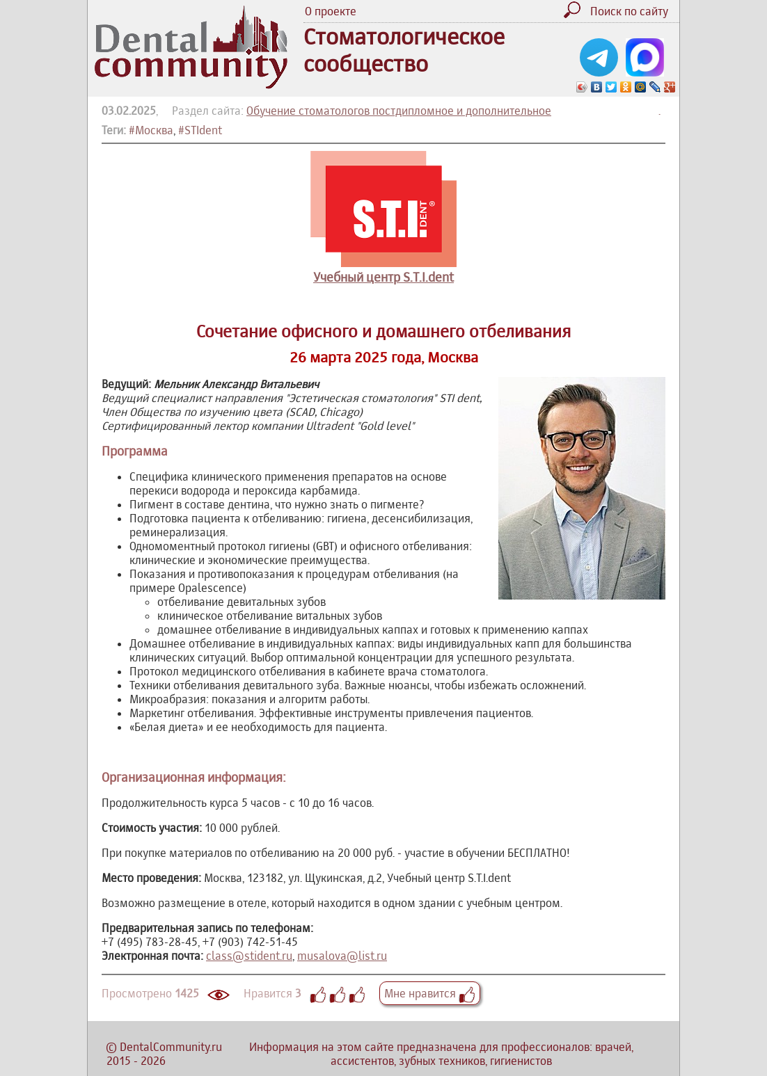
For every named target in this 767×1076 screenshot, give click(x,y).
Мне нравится (429, 993)
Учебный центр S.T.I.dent (383, 277)
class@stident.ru (249, 956)
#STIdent (200, 130)
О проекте (330, 11)
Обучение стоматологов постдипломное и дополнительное (398, 111)
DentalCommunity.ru (171, 1047)
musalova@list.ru (342, 956)
